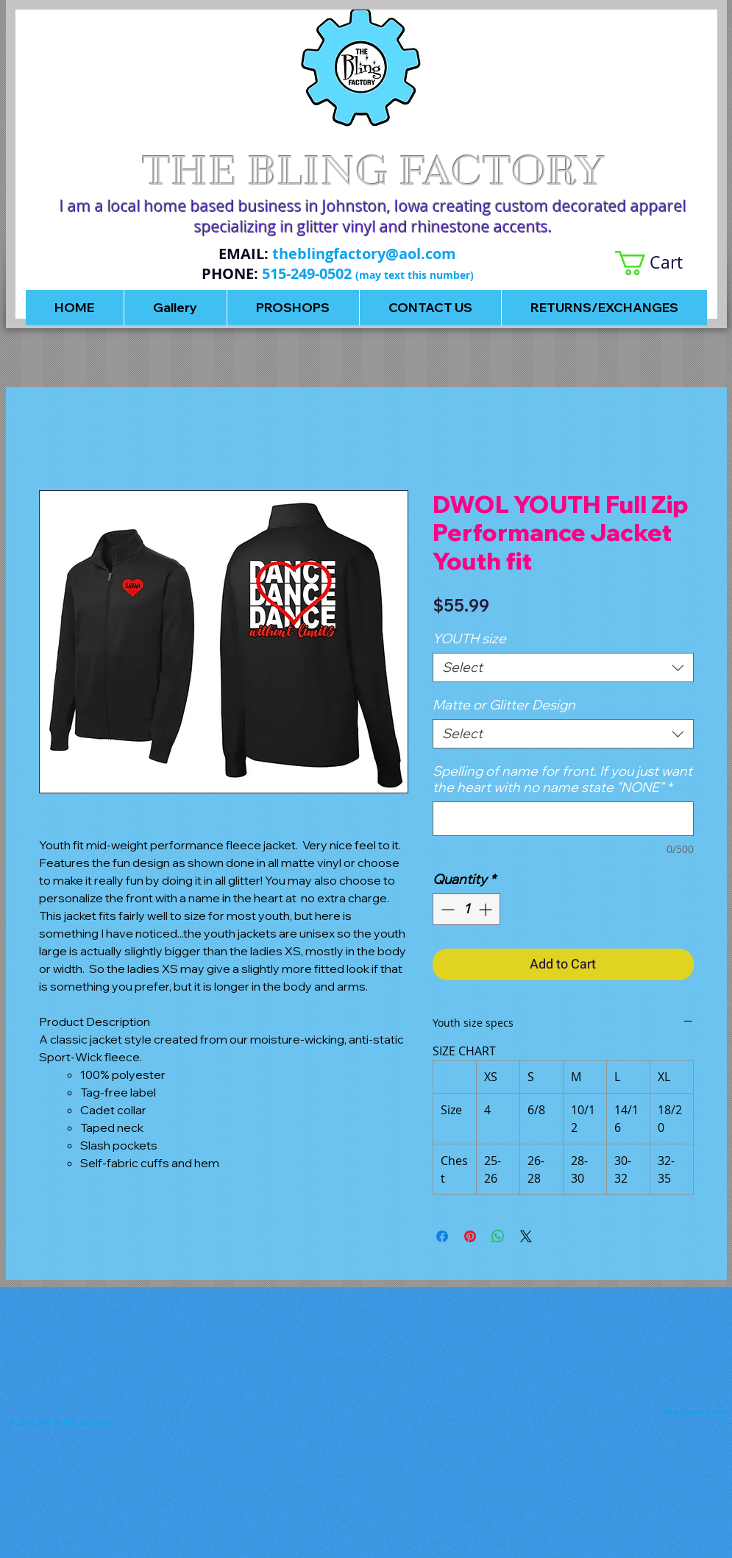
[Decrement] (446, 909)
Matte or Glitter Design (504, 704)
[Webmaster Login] (695, 1411)
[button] (661, 263)
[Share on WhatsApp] (498, 1236)
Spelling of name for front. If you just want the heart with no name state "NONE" (562, 779)
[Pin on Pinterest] (470, 1236)
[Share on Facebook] (442, 1236)
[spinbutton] (466, 909)
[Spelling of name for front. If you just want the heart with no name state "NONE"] (563, 818)
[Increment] (486, 909)
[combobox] (563, 667)
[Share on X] (526, 1236)
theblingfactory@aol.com (364, 253)
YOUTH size (469, 638)
